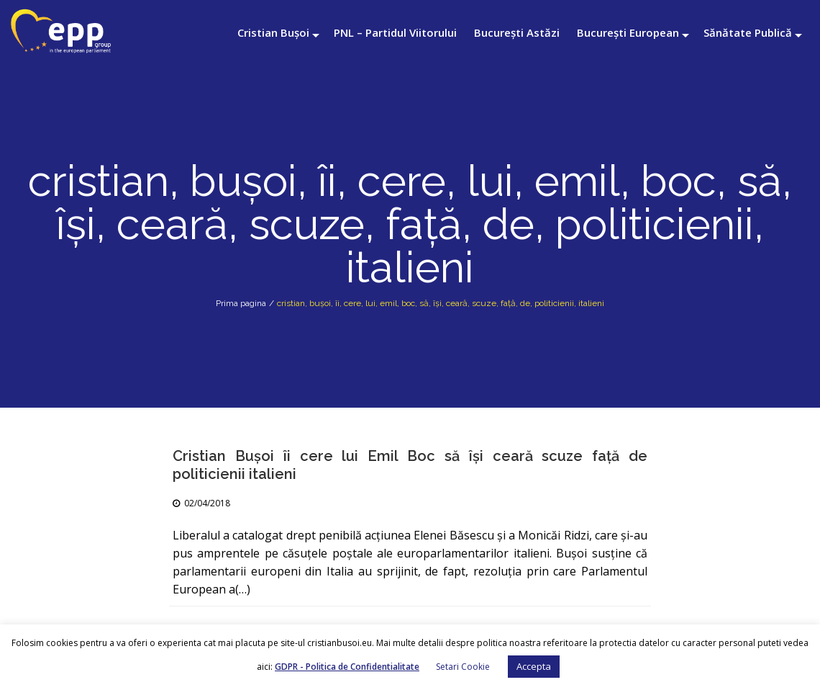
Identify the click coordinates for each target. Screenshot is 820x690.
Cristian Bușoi (273, 32)
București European (628, 32)
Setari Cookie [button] (463, 666)
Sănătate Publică (747, 32)
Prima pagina (241, 303)
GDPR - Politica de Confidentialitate (347, 666)
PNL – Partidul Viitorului (395, 32)
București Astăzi (517, 32)
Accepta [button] (533, 666)
